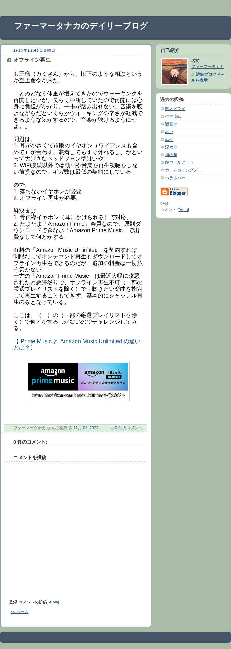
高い (169, 132)
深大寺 (171, 147)
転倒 (169, 139)
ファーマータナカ (207, 67)
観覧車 (171, 124)
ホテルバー (175, 178)
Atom (53, 602)
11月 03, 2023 (85, 428)
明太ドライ (175, 109)
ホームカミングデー (183, 170)
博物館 (171, 155)
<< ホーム (19, 612)
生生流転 (173, 116)
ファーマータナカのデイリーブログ (81, 26)
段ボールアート (179, 162)
